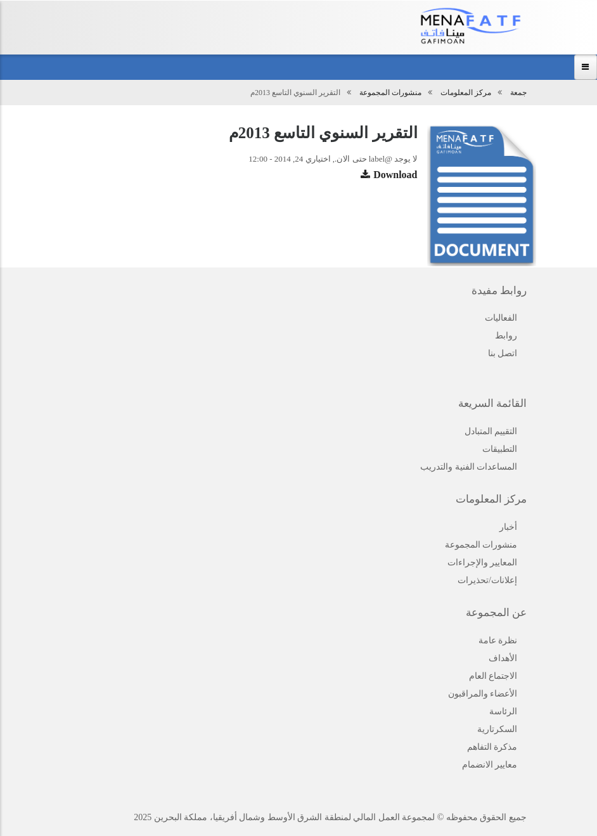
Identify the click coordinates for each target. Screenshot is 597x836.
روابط (506, 335)
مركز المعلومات (465, 92)
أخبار (508, 527)
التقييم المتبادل (491, 431)
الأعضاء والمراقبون (483, 693)
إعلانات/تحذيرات (487, 580)
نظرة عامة (498, 640)
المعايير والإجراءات (482, 562)
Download (395, 174)
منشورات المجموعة (390, 92)
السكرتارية (497, 729)
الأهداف (503, 658)
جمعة (518, 92)
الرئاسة (503, 711)
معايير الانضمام (490, 764)
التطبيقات (499, 449)
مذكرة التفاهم (492, 747)
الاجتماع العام (493, 676)
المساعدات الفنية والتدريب (468, 467)
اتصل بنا (503, 353)
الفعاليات (501, 318)
